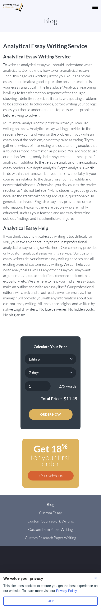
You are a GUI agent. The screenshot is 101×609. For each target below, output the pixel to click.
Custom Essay (50, 512)
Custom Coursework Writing (50, 521)
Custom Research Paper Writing (50, 537)
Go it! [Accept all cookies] (50, 601)
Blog (50, 504)
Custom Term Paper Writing (50, 529)
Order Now (50, 414)
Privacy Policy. (67, 591)
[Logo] (13, 7)
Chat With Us (51, 475)
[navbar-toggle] (95, 7)
